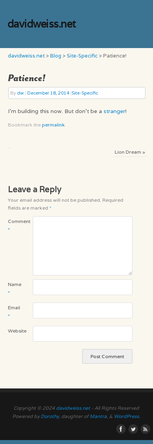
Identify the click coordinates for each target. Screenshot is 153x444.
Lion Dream (130, 152)
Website (14, 331)
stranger (114, 111)
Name (14, 288)
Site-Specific (85, 93)
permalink (53, 125)
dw (20, 93)
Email (14, 312)
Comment (14, 225)
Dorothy (50, 416)
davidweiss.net (42, 24)
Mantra (98, 416)
